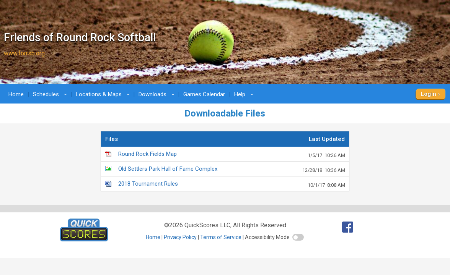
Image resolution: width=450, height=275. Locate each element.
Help (245, 94)
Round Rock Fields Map (231, 154)
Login (429, 94)
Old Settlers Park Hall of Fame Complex (231, 169)
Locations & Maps (104, 94)
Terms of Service (220, 237)
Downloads (158, 94)
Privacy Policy (180, 237)
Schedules (51, 94)
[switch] (298, 237)
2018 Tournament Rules (231, 184)
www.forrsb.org (24, 53)
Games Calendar (204, 94)
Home (16, 94)
